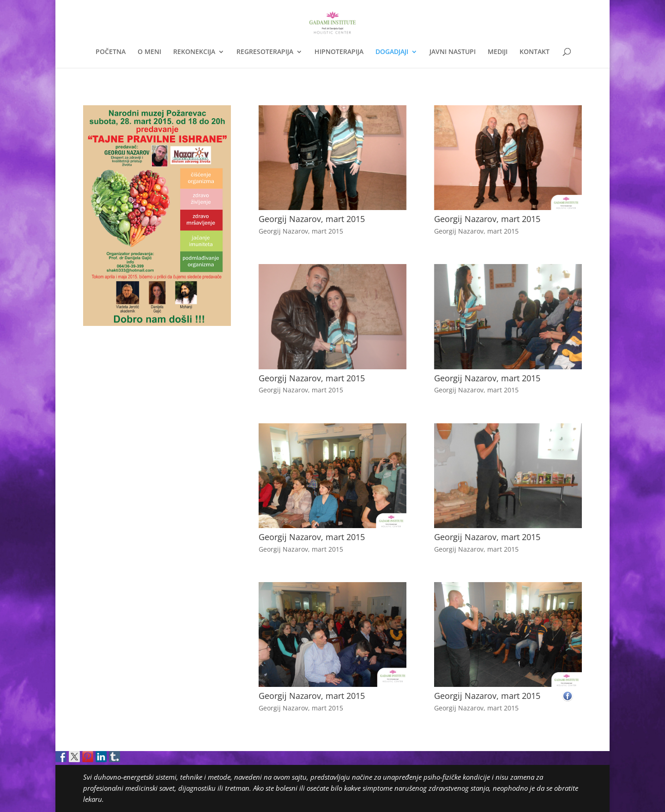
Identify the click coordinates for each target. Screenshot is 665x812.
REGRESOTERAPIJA (264, 52)
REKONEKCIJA (194, 52)
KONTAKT (535, 52)
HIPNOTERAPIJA (338, 52)
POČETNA (111, 52)
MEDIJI (498, 52)
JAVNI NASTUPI (452, 52)
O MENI (149, 52)
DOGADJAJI (391, 52)
